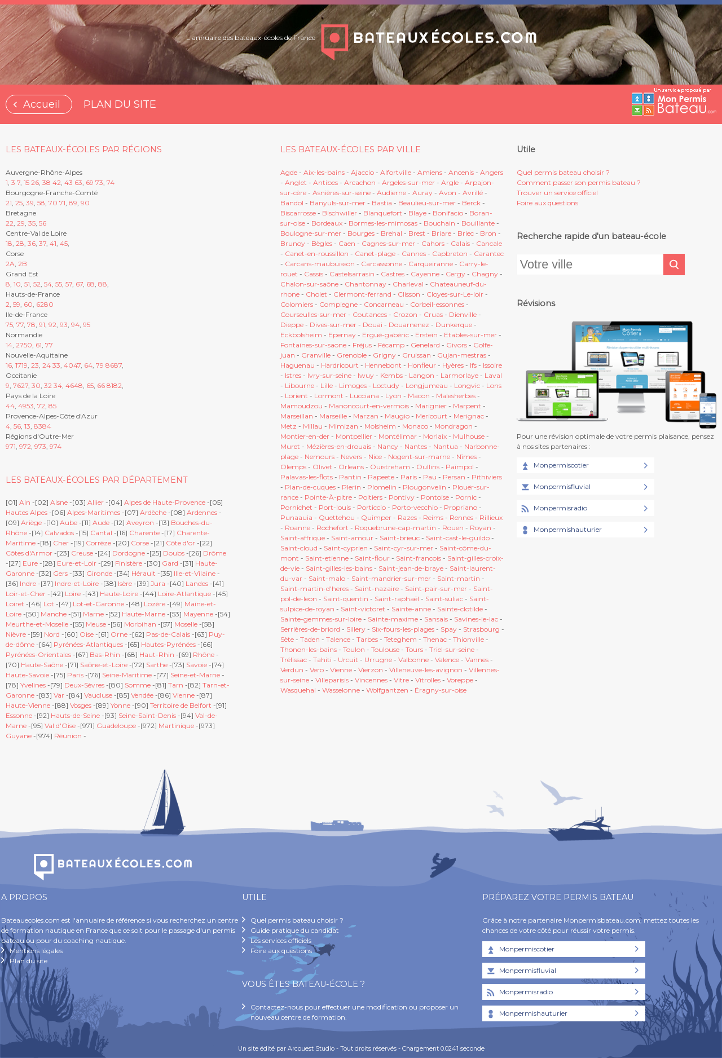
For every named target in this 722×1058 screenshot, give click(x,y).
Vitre (401, 680)
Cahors (432, 243)
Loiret (15, 603)
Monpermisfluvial (555, 487)
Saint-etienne (327, 558)
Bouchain (439, 223)
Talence (338, 639)
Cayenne (425, 274)
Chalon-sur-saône (309, 284)
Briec (465, 233)
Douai (372, 324)
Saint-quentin (345, 598)
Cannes (414, 253)
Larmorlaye (459, 375)
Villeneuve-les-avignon (426, 669)
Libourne (299, 385)
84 (46, 426)
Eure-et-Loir (76, 563)
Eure (30, 563)
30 (36, 385)
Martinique (176, 725)
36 (32, 243)
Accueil (41, 104)
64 (88, 365)
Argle (450, 182)
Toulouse (385, 649)
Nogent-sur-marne (419, 456)
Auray (422, 192)
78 (31, 324)
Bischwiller (339, 213)
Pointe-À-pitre (328, 497)
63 (78, 182)
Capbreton (450, 253)
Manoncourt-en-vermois (369, 406)
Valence (447, 659)
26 (35, 182)
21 (9, 203)
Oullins (427, 466)
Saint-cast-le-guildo (458, 538)
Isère (125, 583)
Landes (197, 583)
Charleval (408, 284)
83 (38, 426)
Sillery (356, 629)
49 (22, 406)
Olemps (293, 466)
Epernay (342, 334)
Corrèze (98, 543)
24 (46, 365)
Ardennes (202, 512)
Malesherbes (456, 395)
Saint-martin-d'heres (314, 588)
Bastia (382, 203)
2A (10, 263)
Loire (73, 593)
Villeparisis (332, 680)
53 (30, 406)
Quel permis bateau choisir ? (563, 172)
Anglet (296, 182)
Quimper (376, 517)
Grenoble (352, 355)
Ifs (473, 365)
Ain (24, 502)
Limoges (353, 385)
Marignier (431, 406)
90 (85, 203)
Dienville (463, 314)
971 (11, 446)
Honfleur (422, 365)
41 (53, 243)
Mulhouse (469, 436)
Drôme (214, 553)
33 (56, 365)
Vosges (80, 705)
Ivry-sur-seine (329, 375)
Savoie (196, 664)
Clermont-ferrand (362, 294)
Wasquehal (298, 690)
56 (42, 223)
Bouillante (478, 223)
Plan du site (28, 960)
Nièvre (16, 634)
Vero (317, 669)
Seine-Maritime (127, 675)
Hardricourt (340, 365)
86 (109, 365)
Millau (313, 426)
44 (10, 406)
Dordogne (128, 553)
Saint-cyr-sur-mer (403, 548)
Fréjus (362, 345)
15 (26, 182)
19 (24, 365)
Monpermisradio (553, 508)
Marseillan (296, 416)
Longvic (467, 385)
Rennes (461, 517)
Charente (144, 532)
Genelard (425, 345)
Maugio (397, 416)
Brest (416, 233)
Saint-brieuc (400, 538)
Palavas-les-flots (306, 477)
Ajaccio (362, 172)
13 (27, 426)
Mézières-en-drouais (338, 446)
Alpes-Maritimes (93, 512)
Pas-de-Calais (168, 634)
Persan (454, 477)
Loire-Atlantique (184, 593)
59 (16, 304)
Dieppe (291, 324)
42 (56, 182)
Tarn (175, 685)
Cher (61, 543)
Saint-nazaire (377, 588)
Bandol (291, 203)
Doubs (173, 553)
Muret (290, 446)
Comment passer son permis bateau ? (579, 182)
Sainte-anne (411, 609)
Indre (28, 583)
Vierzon (370, 669)
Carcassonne (381, 263)
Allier (95, 502)
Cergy (455, 274)
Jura (158, 583)
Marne (93, 614)
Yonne (120, 705)
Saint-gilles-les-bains (339, 568)
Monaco (415, 426)
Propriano (460, 507)
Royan (480, 527)
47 (77, 365)
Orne (119, 634)
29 (21, 223)
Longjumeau (427, 385)
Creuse (82, 553)
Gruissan (416, 355)
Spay (449, 629)
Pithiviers (487, 477)
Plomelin (382, 487)
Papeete (381, 477)
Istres (293, 375)
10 (17, 284)
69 (90, 182)
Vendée (142, 695)
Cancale (489, 243)
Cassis (313, 274)
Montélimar (397, 436)
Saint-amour (352, 538)
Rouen (453, 527)
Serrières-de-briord (310, 629)
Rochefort (332, 527)
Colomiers (296, 304)
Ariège (31, 522)
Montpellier (354, 436)
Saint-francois (418, 558)
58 (41, 203)
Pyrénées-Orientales (38, 654)
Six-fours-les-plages (403, 629)
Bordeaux (326, 223)
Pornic (466, 497)
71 (62, 203)
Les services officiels (280, 940)
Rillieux (491, 517)
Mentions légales (36, 950)
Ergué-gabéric (385, 334)
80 (49, 304)
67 (79, 284)
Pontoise (435, 497)
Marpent (467, 406)
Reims (433, 517)
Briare (441, 233)
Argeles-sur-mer (408, 182)
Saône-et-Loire (103, 664)
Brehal (391, 233)
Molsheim (380, 426)
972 (25, 446)
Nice (375, 456)
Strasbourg (481, 629)
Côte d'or (180, 543)
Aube (68, 522)
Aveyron (140, 522)
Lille (326, 385)
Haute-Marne (143, 614)
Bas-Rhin (105, 654)
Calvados (59, 532)
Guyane (19, 735)
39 (30, 203)
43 (68, 182)
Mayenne (198, 614)
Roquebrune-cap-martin (395, 527)
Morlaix (435, 436)
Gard (170, 563)
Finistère (128, 563)
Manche (54, 614)
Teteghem (400, 639)
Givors (456, 345)
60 (28, 304)
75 (9, 324)
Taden (310, 639)
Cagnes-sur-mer (388, 243)
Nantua (445, 446)
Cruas (433, 314)
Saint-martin (458, 578)
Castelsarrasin (352, 274)
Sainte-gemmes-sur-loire (321, 619)
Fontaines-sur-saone (313, 345)
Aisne (59, 502)
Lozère (154, 603)
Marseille (333, 416)
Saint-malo (327, 578)
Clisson (409, 294)
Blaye (417, 213)
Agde (288, 172)
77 (20, 324)
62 (40, 304)
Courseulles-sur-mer (313, 314)
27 (20, 345)
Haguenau (297, 365)
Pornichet (296, 507)
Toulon (354, 649)
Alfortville (395, 172)
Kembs (391, 375)
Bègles (321, 243)
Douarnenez (409, 324)
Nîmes (466, 456)
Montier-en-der (304, 436)
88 (102, 284)
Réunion (68, 735)
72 (41, 406)
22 (10, 223)
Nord (52, 634)
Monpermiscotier (554, 465)
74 (111, 182)
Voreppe (460, 680)
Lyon (393, 395)
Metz (288, 426)
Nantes (415, 446)
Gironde (99, 573)
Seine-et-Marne (195, 675)
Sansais (436, 619)
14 (9, 345)
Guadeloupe (116, 725)
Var (59, 695)
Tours (414, 649)
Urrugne (378, 659)
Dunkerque (453, 324)
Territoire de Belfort (181, 705)
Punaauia (296, 517)
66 (101, 385)
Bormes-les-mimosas (383, 223)
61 (39, 345)
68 (90, 284)
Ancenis (461, 172)
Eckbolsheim (301, 334)
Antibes (325, 182)
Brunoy (292, 243)
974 (55, 446)
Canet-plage (375, 253)
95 (86, 324)
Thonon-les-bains (308, 649)
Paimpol (460, 466)
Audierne (391, 192)
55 (58, 284)
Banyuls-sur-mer (338, 203)
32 (48, 385)
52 (37, 284)
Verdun (291, 669)
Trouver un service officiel (557, 192)
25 (19, 203)
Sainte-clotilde (460, 609)
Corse (140, 543)
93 (64, 324)
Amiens (429, 172)
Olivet (322, 466)
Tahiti (322, 659)
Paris (75, 675)
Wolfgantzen (387, 690)
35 (32, 223)
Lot (48, 603)
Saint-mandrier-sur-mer (391, 578)
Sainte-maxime (393, 619)
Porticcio (371, 507)
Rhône (203, 654)
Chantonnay (365, 284)
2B (22, 263)
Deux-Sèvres (84, 685)
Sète (287, 639)
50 (28, 345)
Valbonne (413, 659)
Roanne (297, 527)
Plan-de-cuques (310, 487)
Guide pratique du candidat (294, 930)
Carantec (489, 253)
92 (52, 324)
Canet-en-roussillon (317, 253)
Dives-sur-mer (333, 324)
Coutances (370, 314)
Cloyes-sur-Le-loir (454, 294)
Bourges (361, 233)
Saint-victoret (363, 609)
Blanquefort (382, 213)
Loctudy (386, 385)
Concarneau (384, 304)
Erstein (426, 334)
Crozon (405, 314)
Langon (421, 375)
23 (35, 365)
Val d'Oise (60, 725)
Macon (419, 395)
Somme (138, 685)
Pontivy (402, 497)
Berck (471, 203)
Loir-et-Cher (26, 593)
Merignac (469, 416)
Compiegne (338, 304)
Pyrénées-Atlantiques (88, 644)
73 (99, 182)
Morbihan (140, 624)
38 (46, 182)
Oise (87, 634)
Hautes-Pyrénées (168, 644)
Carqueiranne (430, 263)
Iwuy (366, 375)
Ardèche (153, 512)
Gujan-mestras (461, 355)
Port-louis (335, 507)
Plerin (351, 487)
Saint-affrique (302, 538)
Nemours (319, 456)
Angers (491, 172)
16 (9, 365)
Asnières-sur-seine (341, 192)
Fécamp (391, 345)
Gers (60, 573)
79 (100, 365)
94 (75, 324)
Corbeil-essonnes (437, 304)
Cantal (101, 532)
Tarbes (367, 639)
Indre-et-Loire (77, 583)
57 (68, 284)
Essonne (19, 715)
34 (58, 385)
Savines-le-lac (476, 619)
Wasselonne (341, 690)
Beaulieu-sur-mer (427, 203)
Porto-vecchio (415, 507)
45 (64, 243)
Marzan (365, 416)
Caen (346, 243)
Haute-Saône (42, 664)
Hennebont (383, 365)
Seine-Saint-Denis (147, 715)
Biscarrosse (298, 213)
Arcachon (360, 182)
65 (90, 385)
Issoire (492, 365)
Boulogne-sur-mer (310, 233)
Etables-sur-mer (470, 334)
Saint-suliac (444, 598)
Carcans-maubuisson (320, 263)
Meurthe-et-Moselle (37, 624)
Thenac (435, 639)
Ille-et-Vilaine (194, 573)
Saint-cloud (299, 548)
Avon (447, 192)
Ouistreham (390, 466)
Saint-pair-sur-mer (436, 588)
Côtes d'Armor (29, 553)
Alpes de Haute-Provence (164, 502)
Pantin (350, 477)
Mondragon (453, 426)
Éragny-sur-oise (440, 690)
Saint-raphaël (397, 598)
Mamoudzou (301, 406)
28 (20, 243)
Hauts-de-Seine (75, 715)
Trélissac (293, 659)
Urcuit (348, 659)
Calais (460, 243)
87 (118, 365)
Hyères (453, 365)
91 (42, 324)
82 (117, 385)
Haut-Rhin (156, 654)
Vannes (476, 659)
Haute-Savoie (27, 675)
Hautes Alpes (26, 512)
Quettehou (337, 517)
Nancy (388, 446)
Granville (316, 355)
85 (52, 406)
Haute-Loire (119, 593)
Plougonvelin (424, 487)
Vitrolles (428, 680)
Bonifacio (448, 213)
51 (27, 284)
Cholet (316, 294)
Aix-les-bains (324, 172)
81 (110, 385)
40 (68, 365)
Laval (493, 375)
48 (78, 385)
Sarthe (157, 664)
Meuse (96, 624)
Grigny (384, 355)
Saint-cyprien (346, 548)
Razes (407, 517)
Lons (493, 385)
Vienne (184, 695)
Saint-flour (372, 558)
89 (73, 203)
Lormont (329, 395)
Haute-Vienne (28, 705)
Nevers (351, 456)
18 (9, 243)
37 (42, 243)
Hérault (143, 573)
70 (53, 203)
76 (17, 385)
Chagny (485, 274)
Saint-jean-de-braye (410, 568)
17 (18, 365)
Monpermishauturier (561, 530)
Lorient (296, 395)
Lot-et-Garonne (98, 603)
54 (48, 284)
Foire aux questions (547, 203)
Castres (392, 274)
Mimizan (343, 426)
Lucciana (364, 395)
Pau (430, 477)
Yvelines (33, 685)
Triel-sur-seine (451, 649)
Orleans (351, 466)
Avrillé (473, 192)
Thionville (468, 639)
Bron (488, 233)
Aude (101, 522)
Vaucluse (98, 695)
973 (40, 446)
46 (69, 385)
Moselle (185, 624)
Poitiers (370, 497)
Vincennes (371, 680)
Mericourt (431, 416)
